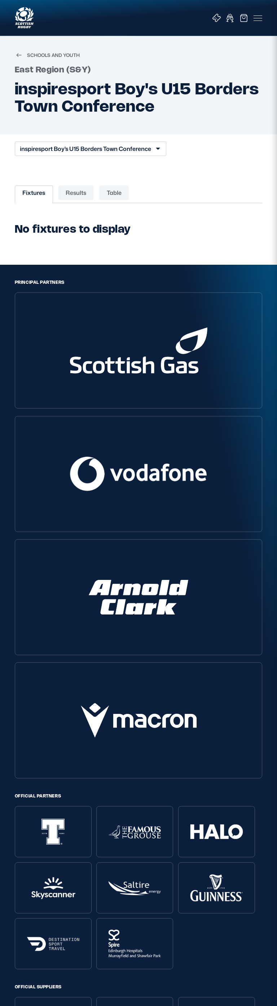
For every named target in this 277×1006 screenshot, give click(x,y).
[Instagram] (130, 704)
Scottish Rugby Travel (216, 863)
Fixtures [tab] (33, 200)
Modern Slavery (34, 851)
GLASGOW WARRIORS (150, 679)
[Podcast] (180, 704)
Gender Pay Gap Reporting (47, 860)
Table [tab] (114, 200)
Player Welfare (120, 834)
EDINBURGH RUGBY (89, 679)
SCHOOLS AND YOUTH (47, 62)
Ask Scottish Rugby (126, 824)
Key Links (203, 802)
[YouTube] (164, 704)
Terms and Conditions (41, 824)
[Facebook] (147, 704)
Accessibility (29, 870)
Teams (198, 834)
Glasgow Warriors (211, 882)
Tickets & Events (210, 814)
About (111, 802)
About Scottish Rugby (129, 814)
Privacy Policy (31, 814)
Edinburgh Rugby (211, 872)
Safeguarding (119, 843)
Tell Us (110, 853)
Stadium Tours (207, 853)
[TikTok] (96, 704)
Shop (196, 824)
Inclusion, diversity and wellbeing (42, 838)
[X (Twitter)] (113, 704)
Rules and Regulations (130, 863)
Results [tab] (76, 200)
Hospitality (203, 843)
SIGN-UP (31, 951)
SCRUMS (199, 679)
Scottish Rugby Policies (48, 802)
